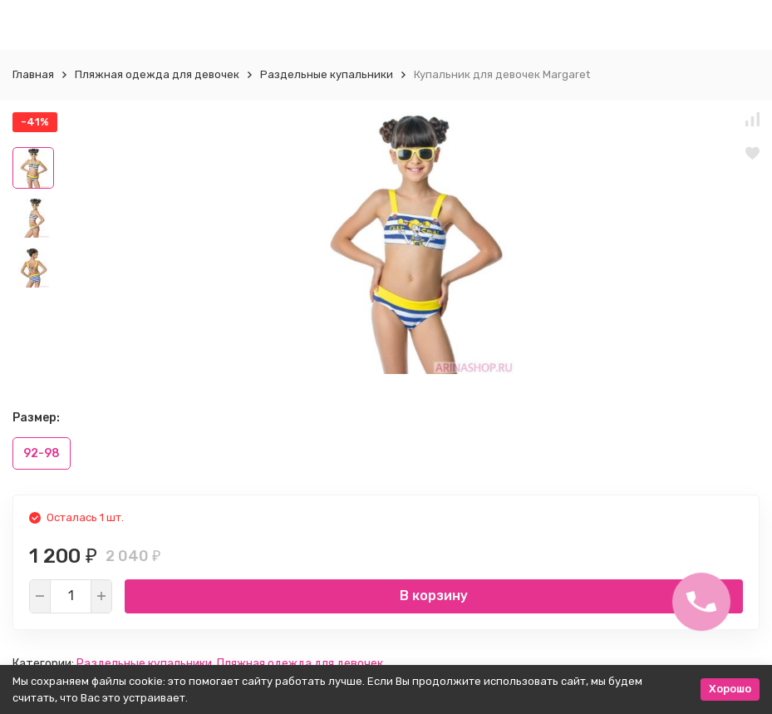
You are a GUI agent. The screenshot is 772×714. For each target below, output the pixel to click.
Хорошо (730, 688)
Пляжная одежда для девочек (157, 74)
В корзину (434, 595)
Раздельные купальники (326, 74)
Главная (33, 74)
